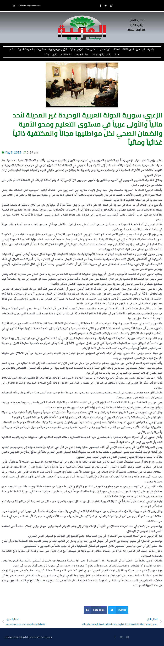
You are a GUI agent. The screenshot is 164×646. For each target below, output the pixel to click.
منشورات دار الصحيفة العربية (32, 49)
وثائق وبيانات (98, 54)
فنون (54, 54)
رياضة (46, 54)
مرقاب (12, 49)
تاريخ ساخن (105, 49)
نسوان (117, 54)
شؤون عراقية (76, 49)
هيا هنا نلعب (66, 54)
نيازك (109, 54)
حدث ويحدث (91, 49)
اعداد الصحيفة (82, 54)
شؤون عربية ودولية (58, 49)
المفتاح (116, 49)
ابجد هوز (140, 49)
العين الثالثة (128, 49)
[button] (95, 610)
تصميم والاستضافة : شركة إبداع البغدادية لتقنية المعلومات (28, 637)
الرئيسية (151, 49)
